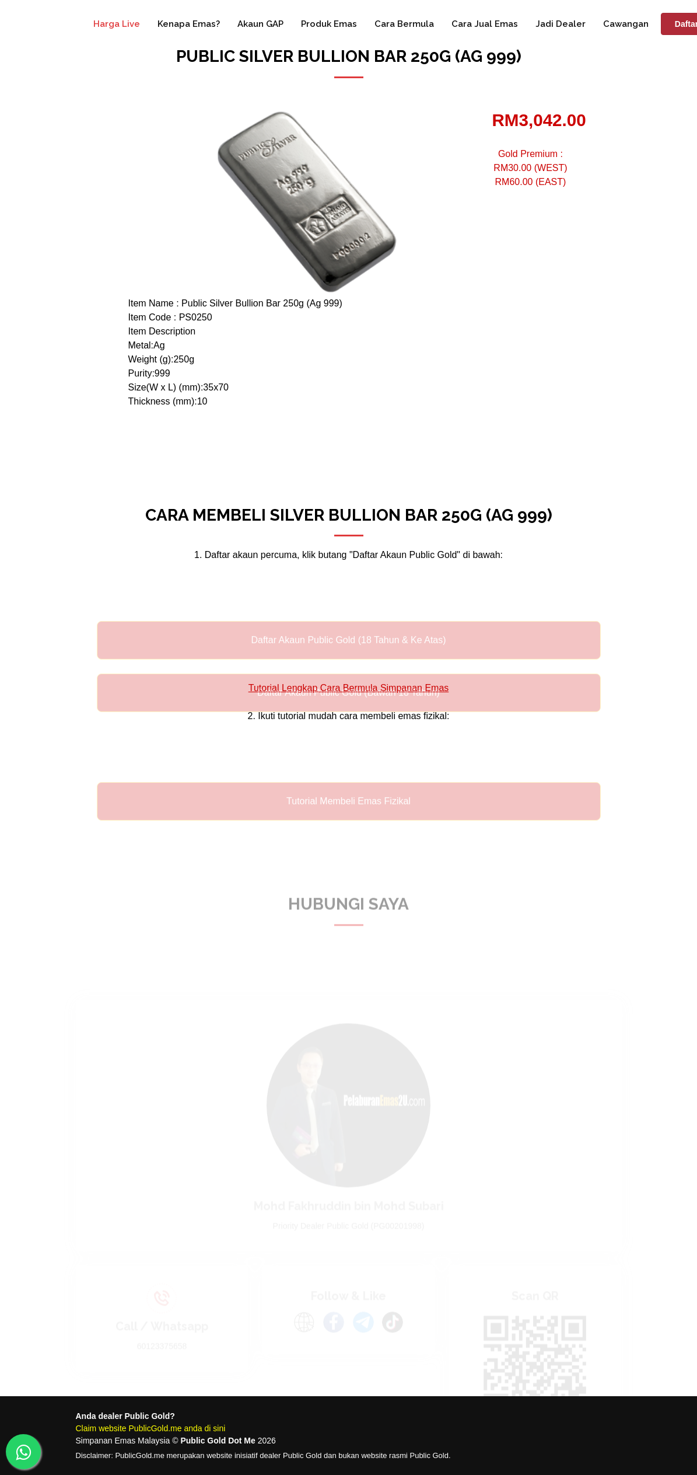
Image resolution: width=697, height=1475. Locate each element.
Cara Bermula (404, 24)
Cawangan (626, 24)
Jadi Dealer (560, 24)
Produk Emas (329, 24)
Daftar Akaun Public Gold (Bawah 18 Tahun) (348, 705)
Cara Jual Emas (484, 24)
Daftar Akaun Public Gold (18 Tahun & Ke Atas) (348, 652)
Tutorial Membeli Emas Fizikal (348, 813)
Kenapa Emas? (188, 24)
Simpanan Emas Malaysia (123, 1440)
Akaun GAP (260, 24)
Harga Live (116, 24)
